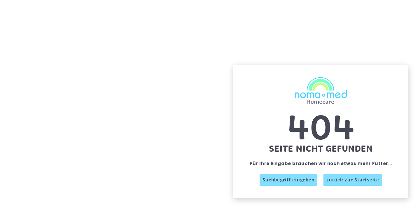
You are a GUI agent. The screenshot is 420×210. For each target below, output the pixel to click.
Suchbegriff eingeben (288, 180)
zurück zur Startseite (352, 180)
